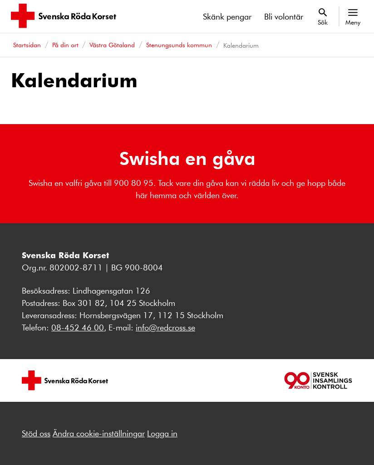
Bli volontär (283, 16)
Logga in (162, 433)
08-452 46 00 (77, 327)
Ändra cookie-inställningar (99, 433)
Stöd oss (36, 433)
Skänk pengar (227, 16)
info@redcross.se (165, 327)
